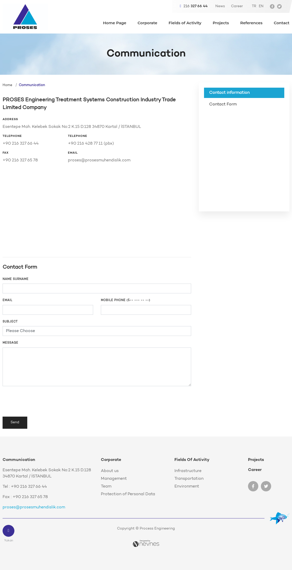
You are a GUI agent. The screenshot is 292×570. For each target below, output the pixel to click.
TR (254, 6)
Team (106, 486)
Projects (221, 23)
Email (7, 300)
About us (110, 471)
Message (10, 343)
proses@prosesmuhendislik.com (99, 160)
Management (114, 479)
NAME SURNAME (16, 279)
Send (15, 422)
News (220, 6)
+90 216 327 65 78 (20, 160)
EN (261, 6)
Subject (10, 321)
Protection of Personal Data (128, 494)
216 (194, 6)
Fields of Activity (185, 23)
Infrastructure (187, 471)
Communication (32, 85)
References (251, 23)
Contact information (229, 93)
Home (7, 85)
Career (237, 6)
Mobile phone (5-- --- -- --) (125, 300)
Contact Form (223, 104)
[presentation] (42, 401)
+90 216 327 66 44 (21, 144)
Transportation (188, 479)
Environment (186, 486)
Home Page (114, 23)
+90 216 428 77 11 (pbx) (91, 144)
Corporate (147, 23)
